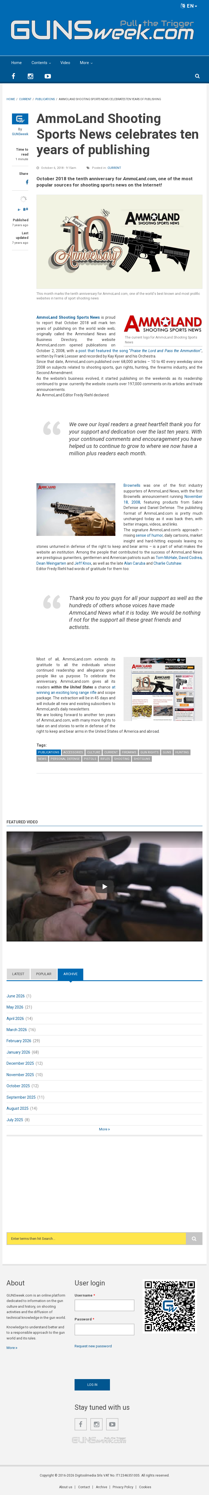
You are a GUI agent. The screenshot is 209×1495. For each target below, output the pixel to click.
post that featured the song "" (140, 351)
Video (65, 63)
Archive (70, 974)
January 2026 (18, 1052)
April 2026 (15, 1018)
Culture (93, 752)
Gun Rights (149, 752)
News (42, 759)
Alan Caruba (134, 563)
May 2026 (15, 1007)
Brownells (132, 485)
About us (67, 1487)
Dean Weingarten (51, 563)
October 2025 (18, 1086)
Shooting (122, 759)
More (84, 63)
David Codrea (190, 557)
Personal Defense (65, 759)
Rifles (105, 759)
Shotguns (142, 759)
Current (114, 168)
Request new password (93, 1346)
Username (85, 1295)
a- (19, 209)
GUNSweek (20, 134)
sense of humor (149, 535)
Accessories (73, 752)
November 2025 (20, 1075)
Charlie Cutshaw (167, 563)
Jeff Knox (82, 563)
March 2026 (17, 1030)
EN (189, 6)
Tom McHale (166, 557)
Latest (18, 974)
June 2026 (16, 996)
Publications (48, 752)
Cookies (144, 1487)
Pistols (90, 759)
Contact (85, 1487)
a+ (25, 209)
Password (84, 1319)
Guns (167, 752)
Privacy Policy (122, 1487)
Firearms (129, 752)
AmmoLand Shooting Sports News (68, 317)
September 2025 (21, 1097)
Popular (43, 974)
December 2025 (20, 1063)
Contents (39, 63)
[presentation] (116, 1362)
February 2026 (19, 1041)
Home (16, 63)
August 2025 (18, 1108)
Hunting (182, 752)
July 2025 (15, 1120)
